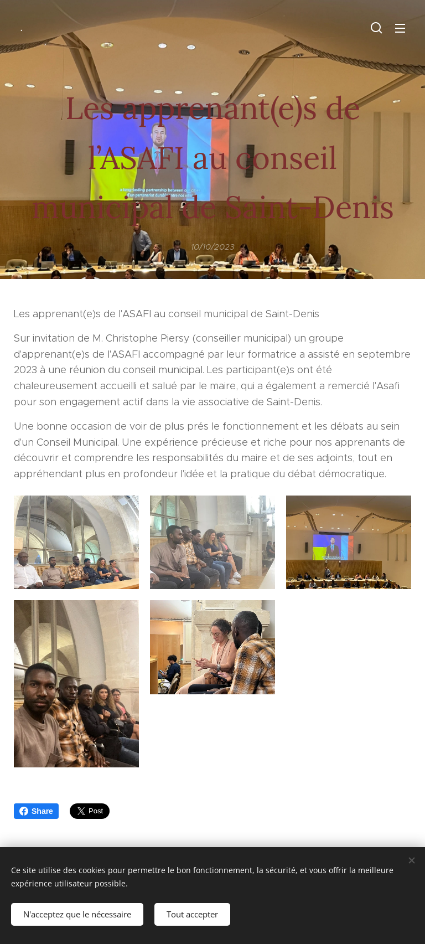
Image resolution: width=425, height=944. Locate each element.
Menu (400, 28)
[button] (376, 28)
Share (36, 811)
